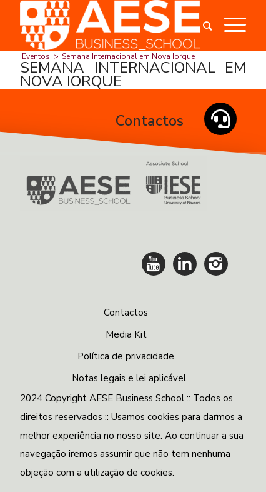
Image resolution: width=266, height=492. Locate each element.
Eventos (36, 56)
